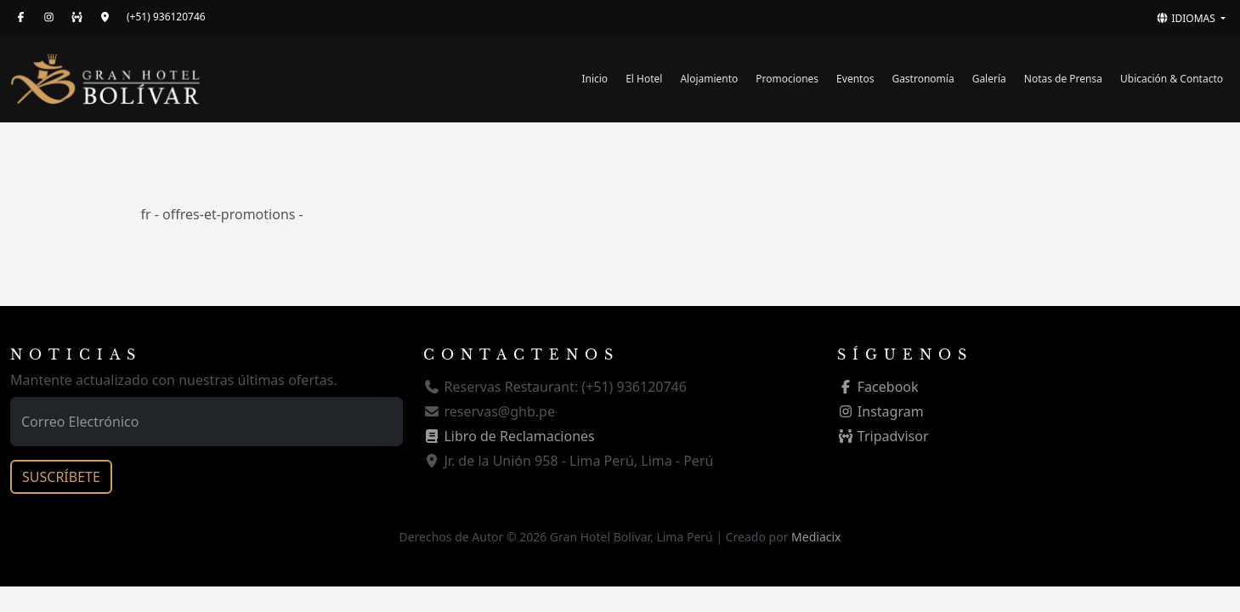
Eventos (855, 78)
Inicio (594, 78)
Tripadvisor (883, 436)
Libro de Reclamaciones (508, 436)
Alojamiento (709, 78)
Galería (989, 78)
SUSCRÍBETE (61, 477)
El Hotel (644, 78)
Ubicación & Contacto (1171, 78)
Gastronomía (923, 78)
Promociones (787, 78)
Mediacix (816, 537)
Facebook (878, 386)
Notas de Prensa (1063, 78)
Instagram (880, 411)
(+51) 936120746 (166, 16)
